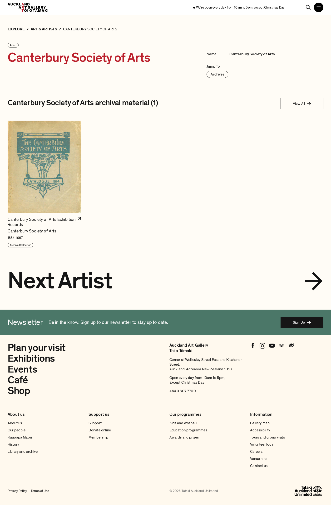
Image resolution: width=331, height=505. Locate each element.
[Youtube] (272, 346)
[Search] (308, 7)
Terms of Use (40, 491)
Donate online (100, 430)
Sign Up (302, 322)
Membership (99, 437)
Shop (19, 390)
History (13, 444)
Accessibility (260, 430)
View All (302, 103)
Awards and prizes (184, 437)
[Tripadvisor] (281, 346)
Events (22, 369)
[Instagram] (262, 346)
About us (15, 423)
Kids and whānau (183, 423)
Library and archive (23, 451)
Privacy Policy (17, 491)
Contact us (258, 465)
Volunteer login (262, 444)
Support (95, 423)
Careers (256, 451)
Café (18, 380)
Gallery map (260, 423)
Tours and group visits (267, 437)
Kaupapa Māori (20, 437)
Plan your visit (36, 347)
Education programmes (188, 430)
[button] (44, 184)
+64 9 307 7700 (182, 391)
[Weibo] (291, 346)
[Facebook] (253, 346)
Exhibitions (31, 358)
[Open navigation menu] (318, 7)
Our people (17, 430)
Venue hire (258, 458)
